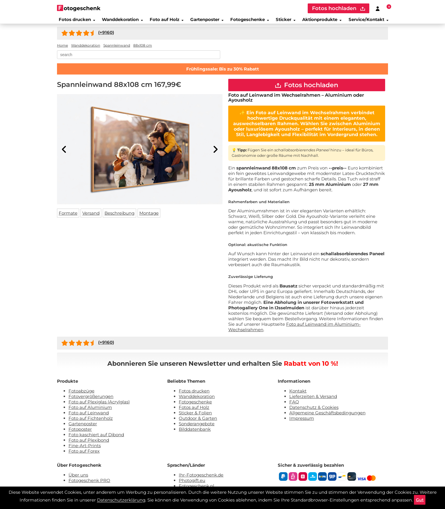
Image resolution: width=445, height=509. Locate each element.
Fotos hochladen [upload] (338, 8)
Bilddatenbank (195, 434)
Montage (149, 216)
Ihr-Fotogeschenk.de (201, 480)
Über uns (78, 480)
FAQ (294, 406)
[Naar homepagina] (78, 8)
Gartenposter (205, 21)
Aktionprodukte (323, 21)
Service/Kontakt (370, 21)
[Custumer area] (378, 8)
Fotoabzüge (81, 396)
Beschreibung (119, 216)
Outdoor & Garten (198, 423)
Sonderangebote (196, 428)
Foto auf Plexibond (89, 445)
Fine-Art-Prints (85, 450)
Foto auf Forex (84, 456)
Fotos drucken (74, 21)
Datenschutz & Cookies (313, 412)
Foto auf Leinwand (89, 417)
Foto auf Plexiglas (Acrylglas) (99, 406)
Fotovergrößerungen (91, 401)
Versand (91, 216)
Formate (68, 216)
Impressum (301, 423)
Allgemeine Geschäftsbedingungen (327, 417)
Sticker (285, 21)
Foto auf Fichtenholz (91, 423)
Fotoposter (80, 434)
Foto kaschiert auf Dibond (96, 439)
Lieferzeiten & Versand (313, 401)
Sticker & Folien (195, 417)
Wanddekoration (120, 21)
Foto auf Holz (164, 21)
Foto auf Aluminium (90, 412)
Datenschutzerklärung (120, 499)
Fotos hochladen (306, 89)
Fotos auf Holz (194, 412)
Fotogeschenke (248, 21)
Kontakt (298, 396)
